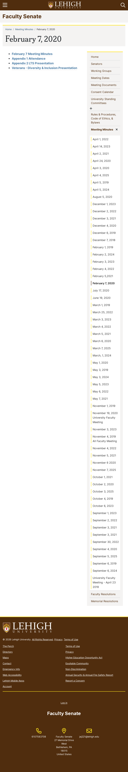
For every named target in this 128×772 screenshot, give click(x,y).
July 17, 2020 (101, 290)
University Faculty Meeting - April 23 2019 (104, 582)
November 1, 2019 (104, 406)
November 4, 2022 (104, 448)
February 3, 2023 (103, 261)
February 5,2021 (103, 276)
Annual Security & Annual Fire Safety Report (89, 675)
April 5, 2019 (101, 182)
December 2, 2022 (104, 211)
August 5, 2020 (102, 197)
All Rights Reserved (42, 639)
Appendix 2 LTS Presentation (33, 63)
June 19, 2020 (101, 298)
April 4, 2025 (101, 175)
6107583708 (39, 736)
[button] (122, 5)
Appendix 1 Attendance (29, 58)
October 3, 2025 (103, 491)
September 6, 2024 (105, 571)
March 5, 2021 (102, 334)
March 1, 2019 (101, 305)
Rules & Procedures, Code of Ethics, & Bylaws (103, 118)
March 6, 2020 (102, 341)
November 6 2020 (104, 462)
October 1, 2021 (102, 477)
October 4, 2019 (103, 498)
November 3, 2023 (104, 429)
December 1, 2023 (104, 204)
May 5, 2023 (101, 384)
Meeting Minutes (24, 29)
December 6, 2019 (104, 233)
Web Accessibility (12, 675)
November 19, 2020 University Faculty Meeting (105, 417)
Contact (7, 663)
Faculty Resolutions (105, 594)
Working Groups (105, 71)
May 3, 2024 (101, 377)
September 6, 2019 (104, 563)
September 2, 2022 (105, 520)
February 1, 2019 (103, 247)
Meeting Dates (105, 78)
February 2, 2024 (103, 254)
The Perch (8, 646)
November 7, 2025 (104, 470)
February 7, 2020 (104, 283)
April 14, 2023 (101, 146)
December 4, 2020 (104, 225)
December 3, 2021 (104, 218)
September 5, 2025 (105, 556)
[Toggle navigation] (5, 5)
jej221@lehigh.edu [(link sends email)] (89, 733)
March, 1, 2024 (102, 355)
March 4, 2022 (102, 326)
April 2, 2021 (101, 153)
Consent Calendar (105, 92)
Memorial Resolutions (105, 601)
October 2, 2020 (103, 484)
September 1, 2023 (104, 513)
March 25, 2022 (103, 312)
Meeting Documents (105, 85)
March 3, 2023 (102, 319)
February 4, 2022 (103, 269)
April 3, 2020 (101, 168)
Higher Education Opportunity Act (84, 657)
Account (7, 686)
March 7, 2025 (102, 348)
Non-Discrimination (76, 669)
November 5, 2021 (104, 455)
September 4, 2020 (105, 549)
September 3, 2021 (105, 527)
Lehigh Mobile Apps (13, 680)
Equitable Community (77, 663)
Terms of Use (71, 639)
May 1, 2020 (100, 362)
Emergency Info (11, 669)
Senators (102, 64)
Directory (8, 651)
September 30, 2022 (106, 542)
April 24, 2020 (102, 161)
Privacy (58, 639)
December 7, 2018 (104, 240)
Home (8, 29)
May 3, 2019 (100, 370)
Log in (64, 702)
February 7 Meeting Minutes (32, 54)
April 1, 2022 (100, 139)
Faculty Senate (22, 16)
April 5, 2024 (101, 189)
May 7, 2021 (100, 398)
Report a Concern (75, 680)
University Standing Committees (104, 101)
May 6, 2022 (100, 391)
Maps (6, 657)
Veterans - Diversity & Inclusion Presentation (44, 68)
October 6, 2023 (103, 506)
